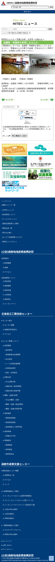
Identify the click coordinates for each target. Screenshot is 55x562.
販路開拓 (8, 286)
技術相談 (8, 413)
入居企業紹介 (9, 514)
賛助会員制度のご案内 (10, 223)
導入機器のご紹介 (19, 136)
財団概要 (8, 263)
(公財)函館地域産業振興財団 (17, 251)
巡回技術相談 (11, 422)
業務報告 (9, 445)
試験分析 (8, 377)
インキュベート (10, 304)
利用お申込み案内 (11, 534)
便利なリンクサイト (9, 242)
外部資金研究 (11, 368)
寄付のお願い (7, 233)
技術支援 (8, 290)
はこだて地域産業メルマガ (12, 237)
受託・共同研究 (11, 373)
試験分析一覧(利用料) (14, 386)
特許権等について (8, 214)
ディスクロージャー (9, 219)
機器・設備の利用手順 (14, 409)
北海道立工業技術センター (16, 313)
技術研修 (8, 431)
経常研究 (9, 350)
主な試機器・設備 (12, 400)
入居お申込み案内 (11, 509)
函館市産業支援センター (15, 464)
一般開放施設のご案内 (10, 525)
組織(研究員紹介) (11, 329)
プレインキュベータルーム (19, 500)
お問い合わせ (7, 545)
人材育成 (8, 295)
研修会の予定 (11, 436)
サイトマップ (7, 541)
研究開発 (8, 345)
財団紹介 (5, 258)
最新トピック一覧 (8, 205)
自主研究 (9, 359)
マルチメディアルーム (13, 530)
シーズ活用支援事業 (13, 364)
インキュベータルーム (18, 496)
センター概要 (9, 325)
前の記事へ (10, 100)
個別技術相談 (11, 418)
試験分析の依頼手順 (13, 391)
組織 (6, 267)
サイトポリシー (8, 549)
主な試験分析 (11, 382)
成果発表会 (10, 454)
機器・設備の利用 (11, 395)
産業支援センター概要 (10, 471)
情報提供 (8, 440)
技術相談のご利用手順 (14, 427)
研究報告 (9, 449)
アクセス (8, 272)
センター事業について (10, 341)
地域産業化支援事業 (13, 354)
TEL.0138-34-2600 (33, 558)
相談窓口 (8, 299)
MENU (27, 12)
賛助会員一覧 (7, 228)
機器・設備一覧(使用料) (14, 404)
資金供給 (8, 281)
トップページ (6, 201)
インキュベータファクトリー (20, 505)
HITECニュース (8, 210)
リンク (7, 484)
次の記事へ (45, 100)
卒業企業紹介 (9, 518)
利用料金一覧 (9, 475)
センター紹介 (7, 320)
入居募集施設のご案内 (10, 491)
